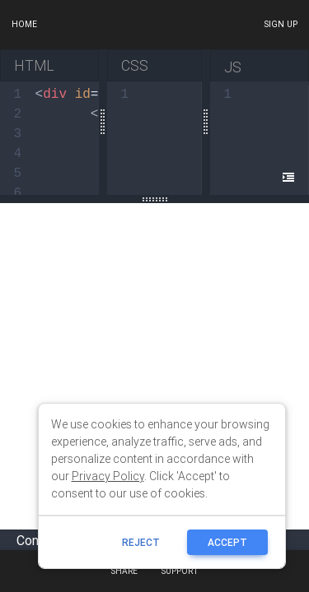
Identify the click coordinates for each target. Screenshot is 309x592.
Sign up (280, 24)
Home (24, 24)
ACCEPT (227, 542)
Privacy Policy (108, 476)
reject (141, 542)
